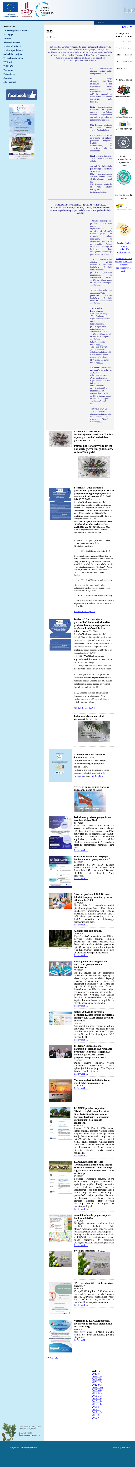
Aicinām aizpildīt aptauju (88, 930)
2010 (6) (96, 1418)
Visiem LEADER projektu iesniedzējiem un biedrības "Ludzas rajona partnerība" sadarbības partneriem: (93, 436)
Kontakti (7, 78)
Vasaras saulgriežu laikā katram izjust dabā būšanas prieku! (92, 1081)
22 (124, 61)
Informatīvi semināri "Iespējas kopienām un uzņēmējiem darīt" (92, 858)
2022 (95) (97, 1385)
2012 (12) (97, 1412)
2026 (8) (96, 1374)
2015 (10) (97, 1404)
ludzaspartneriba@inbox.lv (30, 1435)
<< (116, 34)
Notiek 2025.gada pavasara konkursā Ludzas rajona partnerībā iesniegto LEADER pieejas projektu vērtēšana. (94, 1016)
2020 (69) (97, 1390)
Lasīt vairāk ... (81, 850)
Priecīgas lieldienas (84, 1250)
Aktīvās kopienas (11, 42)
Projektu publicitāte (13, 50)
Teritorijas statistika (13, 58)
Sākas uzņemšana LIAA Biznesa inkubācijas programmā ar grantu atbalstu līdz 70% (93, 897)
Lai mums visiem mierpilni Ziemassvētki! (89, 717)
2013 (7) (96, 1409)
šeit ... (100, 344)
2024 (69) (97, 1379)
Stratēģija (8, 34)
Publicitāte (8, 66)
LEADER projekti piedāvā (16, 30)
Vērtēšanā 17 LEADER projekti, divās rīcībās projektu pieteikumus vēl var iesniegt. (93, 1323)
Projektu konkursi (12, 46)
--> (56, 37)
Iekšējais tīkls (9, 82)
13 (119, 55)
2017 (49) (97, 1398)
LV (130, 26)
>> (131, 34)
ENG (125, 26)
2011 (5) (96, 1415)
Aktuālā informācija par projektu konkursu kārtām (92, 1216)
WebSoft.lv (125, 1448)
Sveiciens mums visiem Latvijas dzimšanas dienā (91, 788)
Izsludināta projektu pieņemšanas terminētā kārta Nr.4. (92, 819)
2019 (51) (97, 1393)
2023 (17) (97, 1382)
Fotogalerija (9, 74)
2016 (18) (97, 1401)
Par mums (8, 70)
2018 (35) (97, 1396)
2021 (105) (97, 1387)
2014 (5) (96, 1407)
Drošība (7, 38)
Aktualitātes (9, 26)
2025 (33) (97, 1376)
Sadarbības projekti (13, 54)
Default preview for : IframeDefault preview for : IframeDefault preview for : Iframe (67, 113)
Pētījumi (7, 62)
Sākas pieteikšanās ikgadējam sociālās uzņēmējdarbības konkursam (90, 964)
